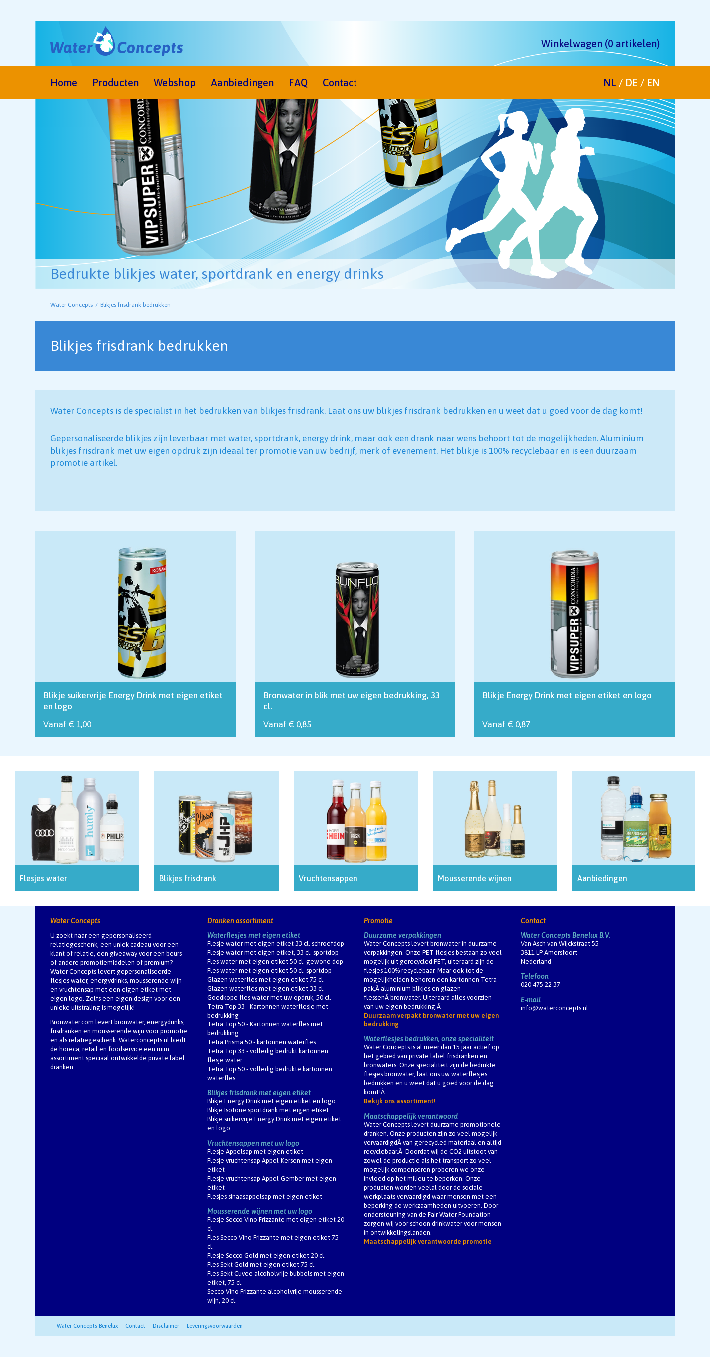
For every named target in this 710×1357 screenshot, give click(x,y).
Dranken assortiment (240, 921)
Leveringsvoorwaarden (215, 1326)
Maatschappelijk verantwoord (411, 1116)
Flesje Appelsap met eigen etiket (255, 1151)
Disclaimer (166, 1326)
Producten (115, 82)
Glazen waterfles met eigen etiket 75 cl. (266, 979)
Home (63, 82)
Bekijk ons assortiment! (400, 1101)
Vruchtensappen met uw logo (253, 1143)
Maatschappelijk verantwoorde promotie (428, 1241)
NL (609, 82)
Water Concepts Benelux (87, 1326)
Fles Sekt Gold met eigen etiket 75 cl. (261, 1264)
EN (653, 82)
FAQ (298, 82)
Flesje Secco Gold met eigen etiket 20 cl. (266, 1255)
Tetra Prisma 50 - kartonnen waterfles (261, 1042)
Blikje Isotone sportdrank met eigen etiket (268, 1110)
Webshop (175, 82)
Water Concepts (71, 304)
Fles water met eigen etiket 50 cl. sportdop (269, 970)
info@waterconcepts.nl (554, 1008)
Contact (340, 82)
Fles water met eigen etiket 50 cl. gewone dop (275, 961)
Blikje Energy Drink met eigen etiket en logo (271, 1101)
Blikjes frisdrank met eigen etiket (259, 1093)
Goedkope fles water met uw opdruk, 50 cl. (269, 997)
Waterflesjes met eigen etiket (253, 935)
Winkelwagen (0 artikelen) (600, 43)
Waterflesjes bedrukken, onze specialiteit (429, 1039)
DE (631, 82)
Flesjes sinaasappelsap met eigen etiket (264, 1196)
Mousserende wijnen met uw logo (259, 1211)
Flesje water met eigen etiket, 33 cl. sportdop (273, 952)
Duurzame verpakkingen (402, 935)
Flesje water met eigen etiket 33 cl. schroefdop (275, 943)
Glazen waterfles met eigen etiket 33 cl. (266, 988)
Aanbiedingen (242, 82)
